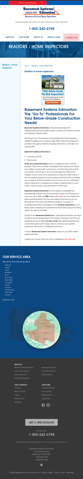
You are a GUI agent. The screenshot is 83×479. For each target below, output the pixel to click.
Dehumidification (20, 374)
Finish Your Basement (22, 378)
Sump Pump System (21, 371)
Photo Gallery (47, 391)
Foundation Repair (48, 371)
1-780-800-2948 (41, 459)
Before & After (47, 394)
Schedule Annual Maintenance (27, 3)
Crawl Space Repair (49, 367)
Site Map (17, 402)
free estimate (70, 239)
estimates (59, 196)
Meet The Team (20, 391)
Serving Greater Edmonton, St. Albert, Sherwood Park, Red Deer (41, 22)
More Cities (9, 299)
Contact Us (72, 37)
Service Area (54, 37)
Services (9, 37)
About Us (38, 37)
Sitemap (70, 472)
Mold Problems (47, 374)
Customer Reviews (48, 387)
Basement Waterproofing (23, 367)
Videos (16, 394)
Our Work (23, 37)
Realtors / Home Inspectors (9, 66)
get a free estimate (41, 422)
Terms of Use (60, 472)
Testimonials (46, 398)
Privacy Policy (19, 398)
